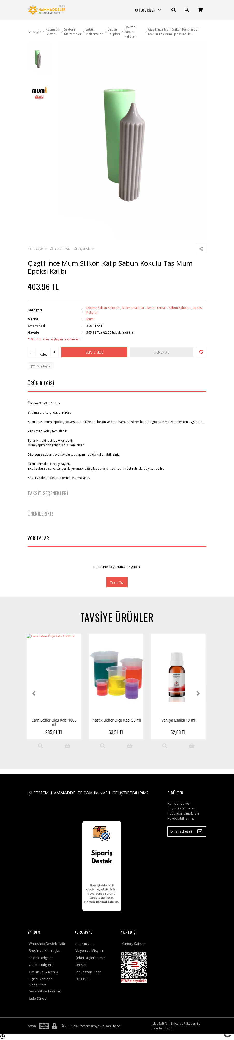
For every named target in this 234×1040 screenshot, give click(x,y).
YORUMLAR (38, 538)
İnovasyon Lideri (88, 972)
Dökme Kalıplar (133, 308)
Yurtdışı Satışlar (134, 943)
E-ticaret (177, 1023)
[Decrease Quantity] (32, 352)
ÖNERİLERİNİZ (41, 513)
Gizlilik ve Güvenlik (43, 972)
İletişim (80, 964)
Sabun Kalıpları (180, 308)
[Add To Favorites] (201, 352)
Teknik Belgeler (41, 957)
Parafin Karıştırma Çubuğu (179, 720)
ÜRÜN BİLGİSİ (41, 383)
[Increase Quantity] (54, 352)
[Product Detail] (41, 745)
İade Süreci (38, 998)
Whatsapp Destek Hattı (47, 943)
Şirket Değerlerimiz (90, 957)
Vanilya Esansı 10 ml (55, 720)
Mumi (90, 319)
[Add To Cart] (68, 745)
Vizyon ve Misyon (89, 950)
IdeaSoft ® (159, 1023)
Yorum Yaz (117, 582)
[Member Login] (187, 9)
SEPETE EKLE (94, 352)
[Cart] (200, 9)
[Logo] (47, 10)
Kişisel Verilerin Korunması (41, 981)
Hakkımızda (84, 943)
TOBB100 (82, 979)
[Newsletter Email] (186, 831)
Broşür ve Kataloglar (45, 950)
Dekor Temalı (156, 308)
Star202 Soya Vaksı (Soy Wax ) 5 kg (117, 722)
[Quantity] (43, 349)
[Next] (199, 693)
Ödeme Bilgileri (40, 964)
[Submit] (199, 831)
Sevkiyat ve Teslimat (45, 991)
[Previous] (35, 693)
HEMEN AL (161, 352)
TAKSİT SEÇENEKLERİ (48, 493)
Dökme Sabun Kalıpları (103, 308)
